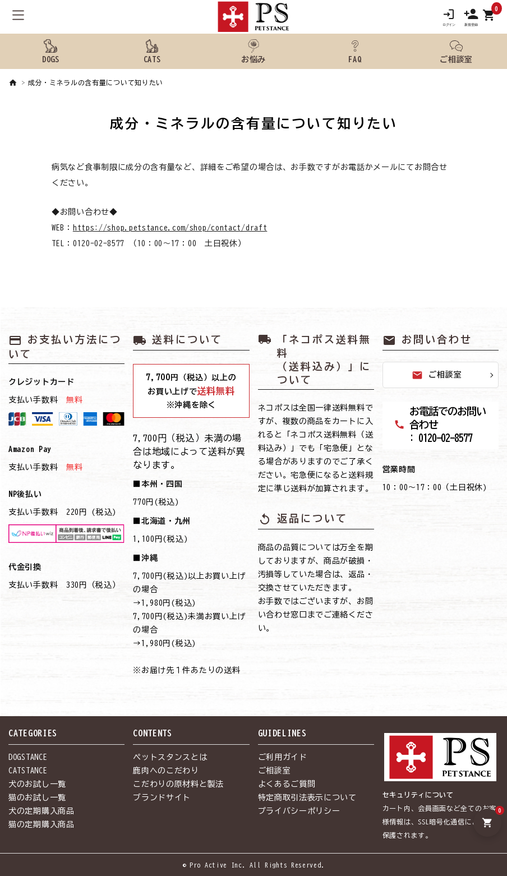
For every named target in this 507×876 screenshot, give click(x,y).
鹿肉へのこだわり (166, 770)
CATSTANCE (27, 770)
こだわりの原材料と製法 (178, 784)
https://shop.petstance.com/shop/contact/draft (170, 228)
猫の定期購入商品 (41, 824)
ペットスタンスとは (170, 757)
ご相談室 (437, 375)
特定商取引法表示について (307, 797)
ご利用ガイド (282, 757)
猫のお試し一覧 (37, 797)
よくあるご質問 (287, 784)
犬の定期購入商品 (41, 811)
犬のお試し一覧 (37, 784)
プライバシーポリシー (299, 811)
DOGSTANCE (27, 757)
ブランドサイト (162, 797)
